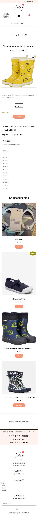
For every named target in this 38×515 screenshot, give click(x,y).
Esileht (4, 95)
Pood (3, 485)
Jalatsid (10, 95)
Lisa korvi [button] (19, 405)
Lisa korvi (19, 116)
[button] (18, 15)
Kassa (3, 488)
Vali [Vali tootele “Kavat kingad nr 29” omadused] (19, 306)
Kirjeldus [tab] (5, 135)
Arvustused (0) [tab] (16, 135)
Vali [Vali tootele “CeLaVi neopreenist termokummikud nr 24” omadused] (19, 356)
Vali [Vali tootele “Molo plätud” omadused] (19, 247)
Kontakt (4, 490)
